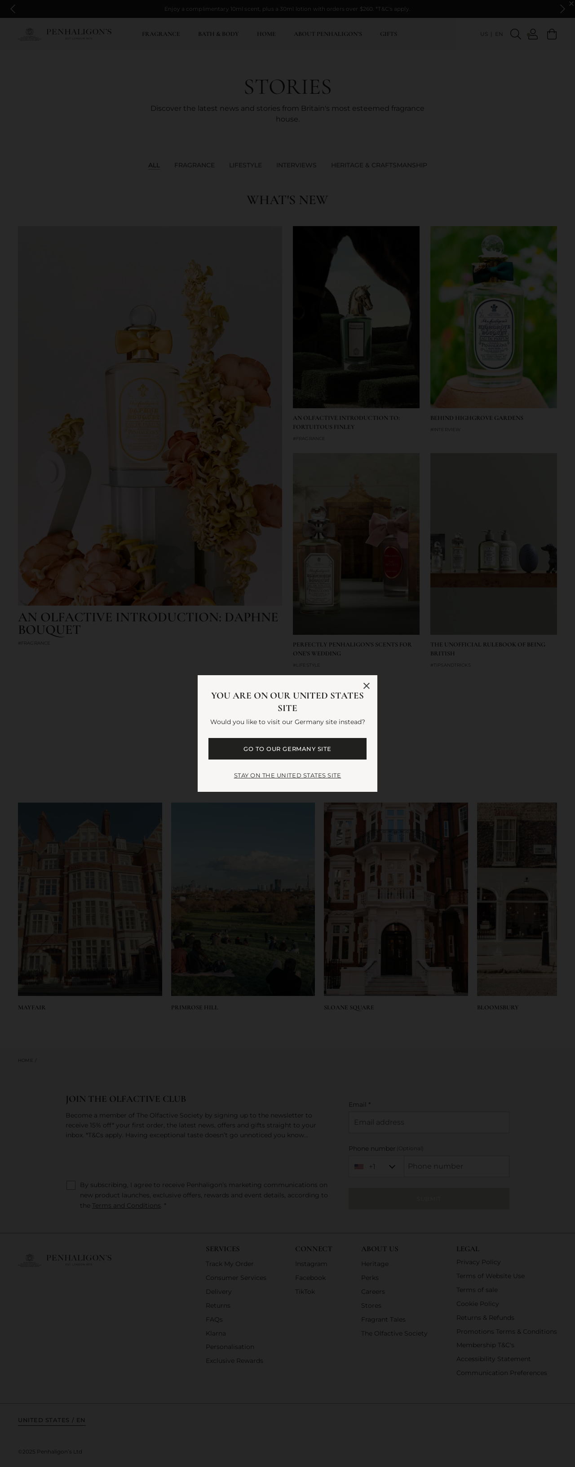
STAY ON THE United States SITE (287, 775)
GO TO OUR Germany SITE (287, 748)
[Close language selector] (366, 686)
